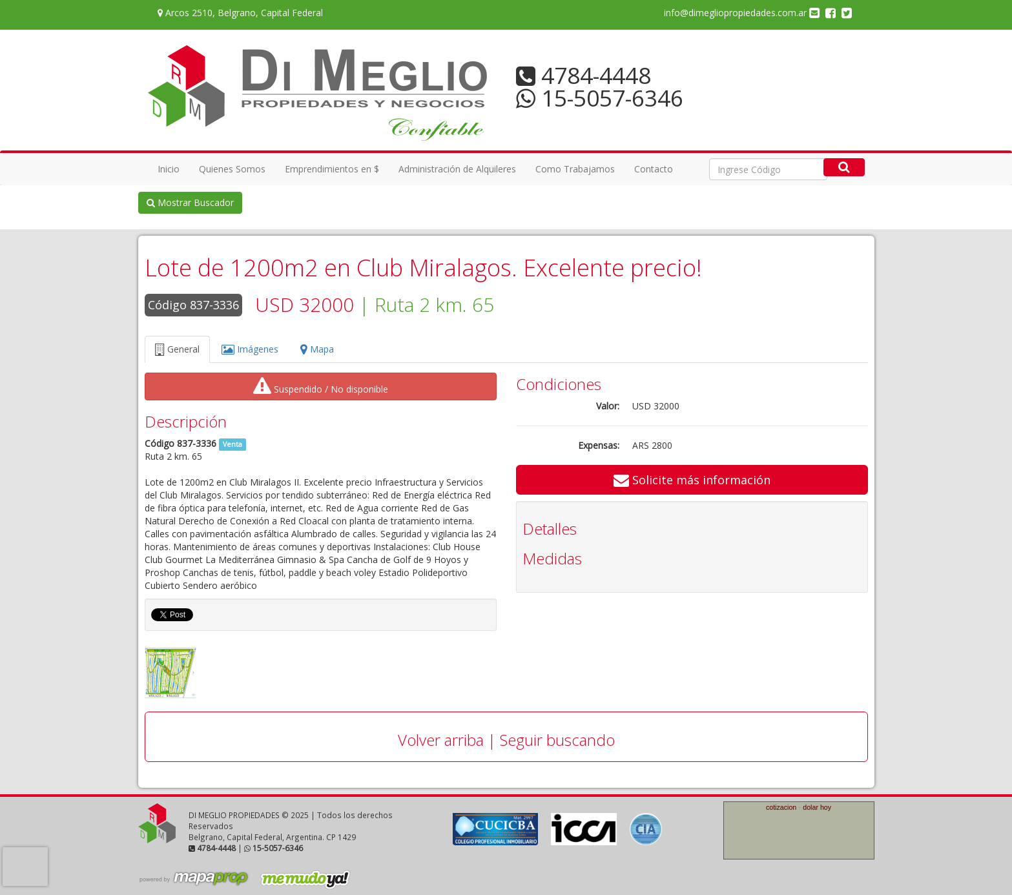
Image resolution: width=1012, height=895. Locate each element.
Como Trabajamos (575, 169)
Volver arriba (441, 739)
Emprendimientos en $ (332, 169)
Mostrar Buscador (190, 202)
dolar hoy (817, 807)
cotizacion (781, 807)
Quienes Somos (232, 169)
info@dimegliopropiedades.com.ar (742, 12)
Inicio (169, 169)
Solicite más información (692, 480)
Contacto (653, 169)
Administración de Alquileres (457, 169)
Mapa (317, 349)
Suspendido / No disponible (320, 386)
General (177, 349)
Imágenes (250, 349)
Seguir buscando (557, 739)
